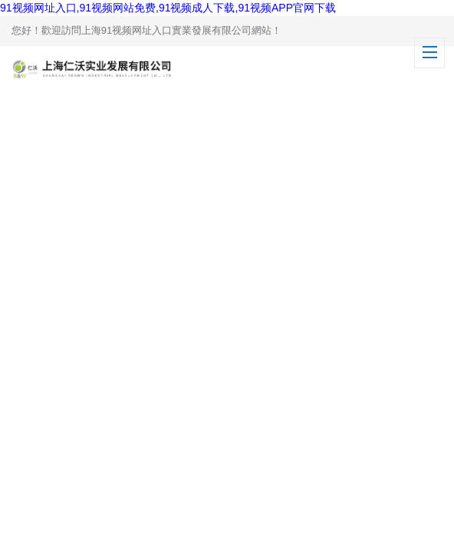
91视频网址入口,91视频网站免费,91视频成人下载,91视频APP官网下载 (168, 8)
